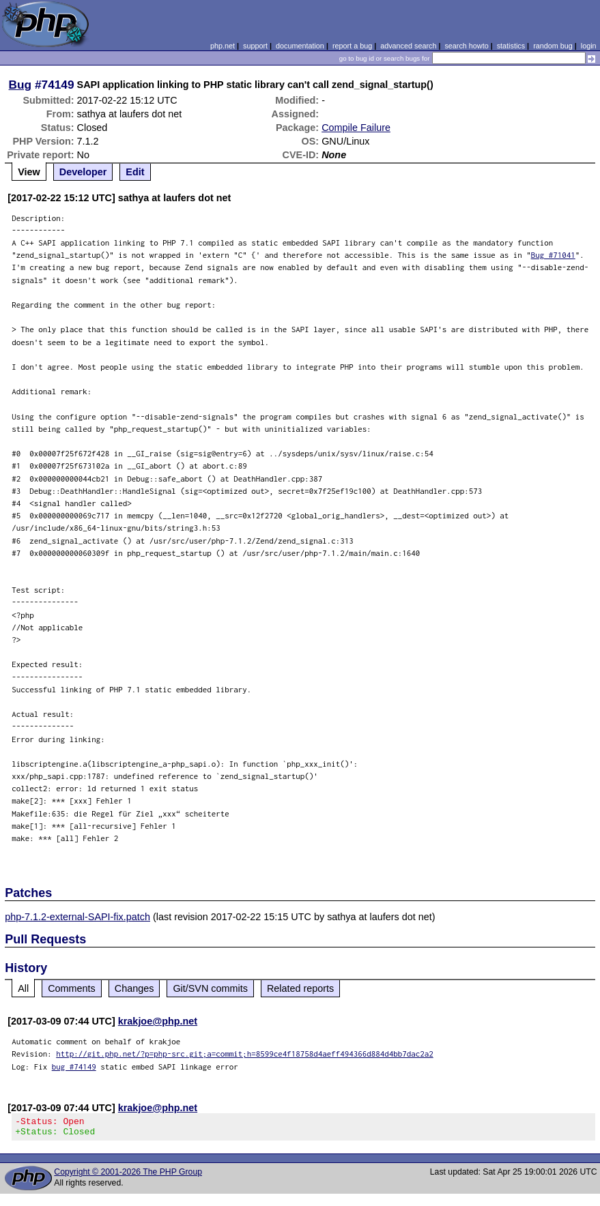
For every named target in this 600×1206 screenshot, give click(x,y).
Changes (134, 988)
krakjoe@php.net (157, 1021)
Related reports (300, 988)
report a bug (352, 46)
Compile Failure (356, 127)
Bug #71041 (553, 254)
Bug (20, 84)
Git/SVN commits (210, 988)
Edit (135, 171)
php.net (222, 46)
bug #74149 (74, 1066)
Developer (83, 171)
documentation (300, 46)
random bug (553, 46)
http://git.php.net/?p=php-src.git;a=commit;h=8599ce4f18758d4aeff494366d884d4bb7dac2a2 (244, 1053)
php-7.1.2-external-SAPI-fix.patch (77, 916)
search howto (466, 46)
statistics (511, 46)
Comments (72, 988)
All (23, 988)
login (589, 46)
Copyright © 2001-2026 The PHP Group (128, 1176)
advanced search (408, 46)
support (255, 46)
